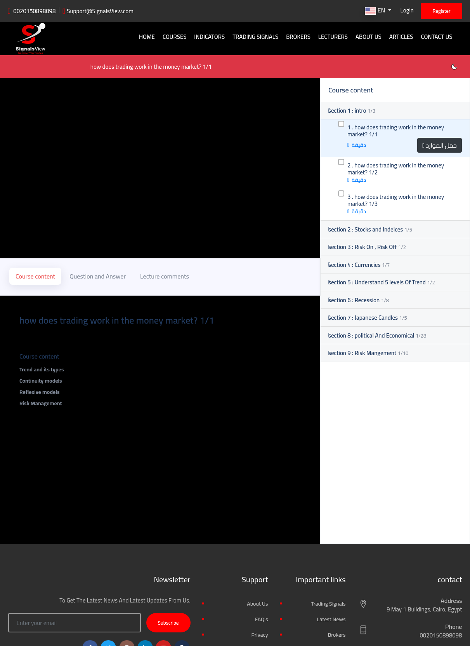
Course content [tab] (35, 300)
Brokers (299, 36)
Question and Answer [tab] (97, 300)
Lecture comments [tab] (164, 300)
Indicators (211, 36)
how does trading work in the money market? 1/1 (75, 93)
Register (441, 11)
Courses (177, 36)
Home (149, 36)
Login (407, 10)
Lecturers (334, 36)
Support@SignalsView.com (100, 11)
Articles (401, 36)
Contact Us (436, 36)
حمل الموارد (439, 172)
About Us (369, 36)
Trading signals (257, 36)
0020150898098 (34, 11)
